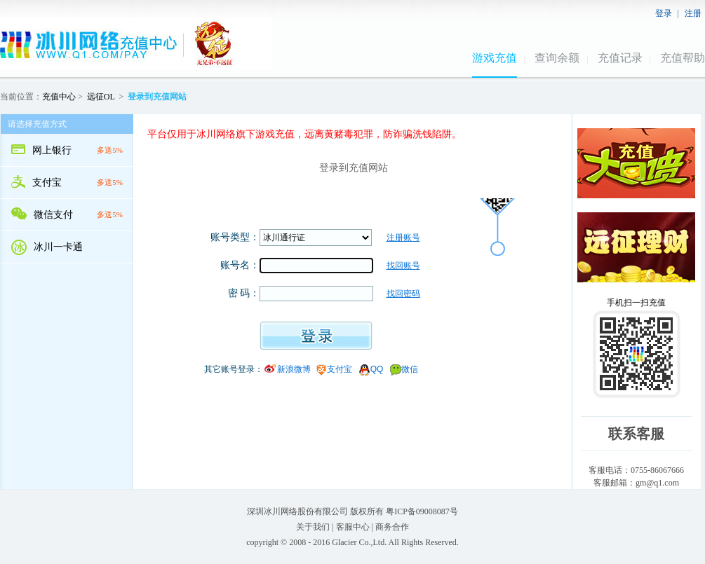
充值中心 (59, 97)
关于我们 (313, 527)
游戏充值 (494, 58)
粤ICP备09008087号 (422, 511)
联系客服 (636, 433)
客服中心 (353, 527)
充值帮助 (682, 58)
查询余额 (557, 58)
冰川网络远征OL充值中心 (136, 43)
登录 (663, 13)
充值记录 (620, 58)
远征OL (101, 97)
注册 (693, 13)
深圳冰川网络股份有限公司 (297, 511)
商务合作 (392, 527)
